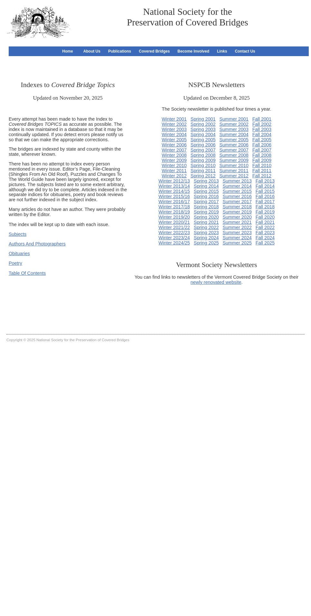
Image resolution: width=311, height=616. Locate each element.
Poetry (15, 263)
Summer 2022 (236, 227)
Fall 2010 (261, 165)
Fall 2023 (265, 232)
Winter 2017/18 (174, 206)
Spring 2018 (206, 206)
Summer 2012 (233, 175)
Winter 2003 (174, 129)
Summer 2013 (236, 181)
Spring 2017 (206, 201)
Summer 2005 (233, 139)
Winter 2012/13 (174, 181)
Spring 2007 (203, 150)
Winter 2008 (174, 155)
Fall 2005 (261, 139)
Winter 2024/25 (174, 242)
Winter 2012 (174, 175)
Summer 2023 (236, 232)
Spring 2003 (203, 129)
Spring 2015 (206, 191)
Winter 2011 (174, 170)
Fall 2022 (265, 227)
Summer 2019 (236, 211)
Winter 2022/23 (174, 232)
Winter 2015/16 (174, 196)
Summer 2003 (233, 129)
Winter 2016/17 (174, 201)
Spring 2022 (206, 227)
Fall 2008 (261, 155)
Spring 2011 (203, 170)
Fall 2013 (265, 181)
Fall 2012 (261, 175)
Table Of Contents (27, 273)
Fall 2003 (261, 129)
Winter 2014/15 (174, 191)
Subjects (17, 234)
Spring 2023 (206, 232)
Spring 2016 (206, 196)
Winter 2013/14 (174, 186)
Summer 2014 (236, 186)
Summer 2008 (233, 155)
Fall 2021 (265, 222)
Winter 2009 (174, 160)
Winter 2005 (174, 139)
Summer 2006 (233, 144)
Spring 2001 (203, 119)
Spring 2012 (203, 175)
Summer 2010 (233, 165)
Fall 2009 (261, 160)
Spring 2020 (206, 217)
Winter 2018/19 (174, 211)
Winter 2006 (174, 144)
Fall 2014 (265, 186)
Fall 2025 (265, 242)
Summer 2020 (236, 217)
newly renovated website (216, 282)
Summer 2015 (236, 191)
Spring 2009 (203, 160)
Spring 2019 (206, 211)
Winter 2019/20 (174, 217)
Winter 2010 (174, 165)
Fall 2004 (261, 134)
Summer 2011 (233, 170)
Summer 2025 (236, 242)
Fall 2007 (261, 150)
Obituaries (19, 253)
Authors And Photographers (37, 243)
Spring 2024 (206, 237)
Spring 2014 (206, 186)
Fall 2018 (265, 206)
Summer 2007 (233, 150)
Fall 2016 (265, 196)
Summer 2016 (236, 196)
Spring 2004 (203, 134)
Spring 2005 (203, 139)
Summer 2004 (233, 134)
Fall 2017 (265, 201)
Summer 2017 (236, 201)
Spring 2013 (206, 181)
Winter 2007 (174, 150)
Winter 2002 (174, 124)
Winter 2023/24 (174, 237)
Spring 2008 (203, 155)
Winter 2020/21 (174, 222)
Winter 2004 (174, 134)
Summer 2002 (233, 124)
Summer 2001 (233, 119)
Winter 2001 (174, 119)
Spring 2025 (206, 242)
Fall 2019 (265, 211)
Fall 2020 (265, 217)
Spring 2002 (203, 124)
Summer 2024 (236, 237)
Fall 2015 (265, 191)
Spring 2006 (203, 144)
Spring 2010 (203, 165)
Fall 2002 (261, 124)
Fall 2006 (261, 144)
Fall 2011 (261, 170)
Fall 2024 (265, 237)
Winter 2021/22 (174, 227)
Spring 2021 (206, 222)
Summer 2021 (236, 222)
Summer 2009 (233, 160)
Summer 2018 (236, 206)
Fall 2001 (261, 119)
